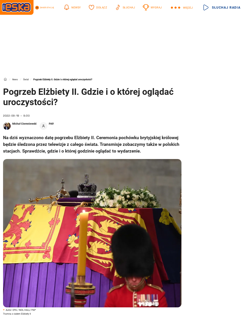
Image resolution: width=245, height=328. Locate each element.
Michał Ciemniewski (24, 123)
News (15, 79)
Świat (26, 79)
